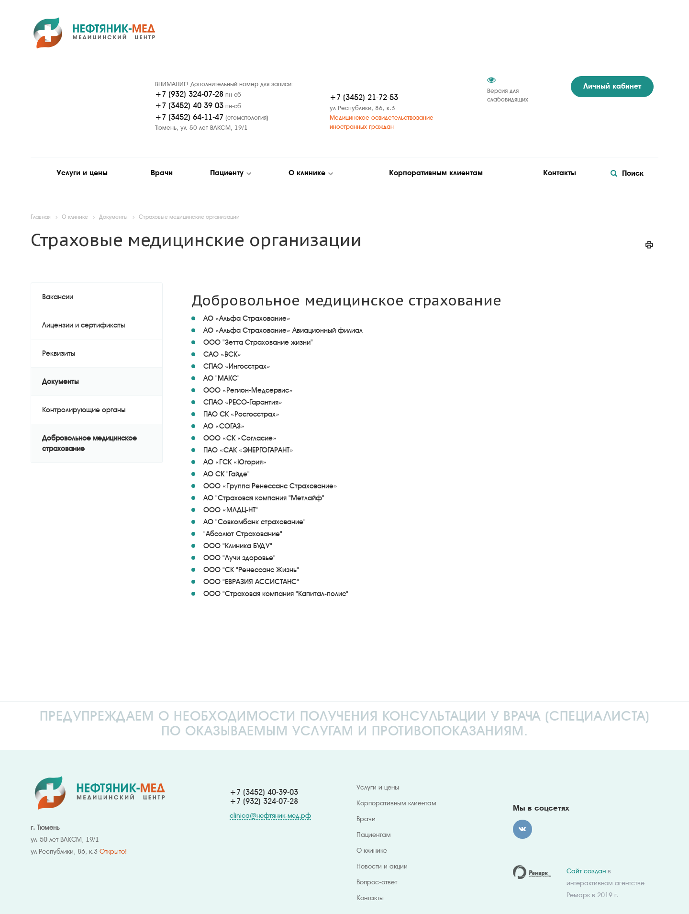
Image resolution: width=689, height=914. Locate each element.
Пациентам (373, 834)
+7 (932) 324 (253, 801)
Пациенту (228, 173)
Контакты (559, 173)
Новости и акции (382, 866)
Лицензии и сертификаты (83, 325)
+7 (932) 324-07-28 (189, 94)
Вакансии (57, 297)
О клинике (308, 173)
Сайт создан (586, 871)
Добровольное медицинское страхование (89, 443)
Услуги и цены (82, 173)
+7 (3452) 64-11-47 (189, 117)
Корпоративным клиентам (436, 173)
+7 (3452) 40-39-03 (189, 105)
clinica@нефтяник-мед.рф (270, 815)
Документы (60, 381)
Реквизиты (58, 353)
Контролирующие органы (83, 410)
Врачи (162, 173)
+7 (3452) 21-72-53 (364, 97)
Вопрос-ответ (376, 882)
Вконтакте (522, 829)
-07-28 (287, 801)
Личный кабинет (612, 86)
